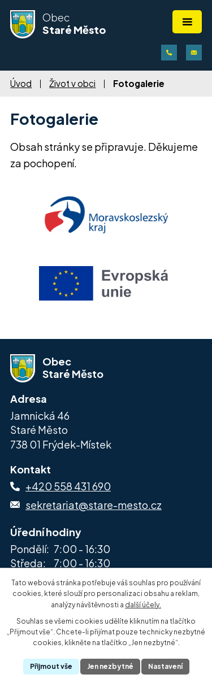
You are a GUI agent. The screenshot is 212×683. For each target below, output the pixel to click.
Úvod (21, 83)
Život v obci (72, 83)
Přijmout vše (51, 666)
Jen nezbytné (110, 666)
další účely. (143, 605)
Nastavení (165, 666)
